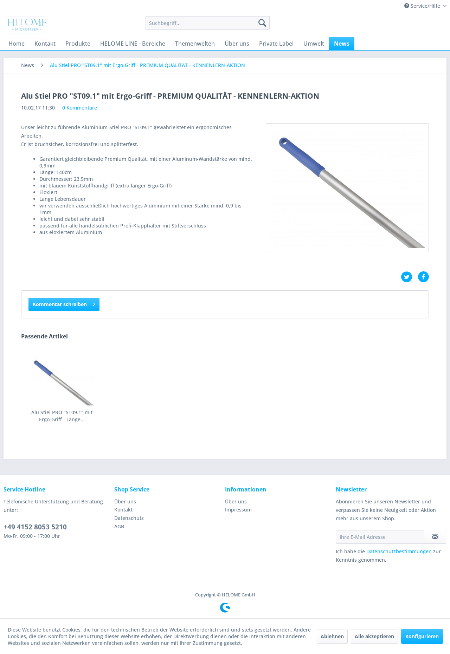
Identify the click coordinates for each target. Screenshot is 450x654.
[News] (341, 43)
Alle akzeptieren (374, 636)
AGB (119, 526)
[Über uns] (237, 43)
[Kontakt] (45, 43)
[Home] (17, 43)
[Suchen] (262, 23)
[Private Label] (276, 43)
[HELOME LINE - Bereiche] (132, 43)
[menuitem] (208, 23)
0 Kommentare (79, 107)
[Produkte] (77, 43)
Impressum (238, 509)
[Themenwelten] (195, 43)
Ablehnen (332, 636)
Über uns (125, 501)
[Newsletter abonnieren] (435, 537)
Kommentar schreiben (64, 303)
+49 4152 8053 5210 (35, 526)
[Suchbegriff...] (208, 23)
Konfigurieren (422, 636)
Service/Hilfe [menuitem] (423, 5)
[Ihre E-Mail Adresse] (380, 537)
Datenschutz (129, 518)
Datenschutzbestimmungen (399, 551)
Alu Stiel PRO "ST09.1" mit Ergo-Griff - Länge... (61, 416)
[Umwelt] (313, 43)
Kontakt (123, 509)
